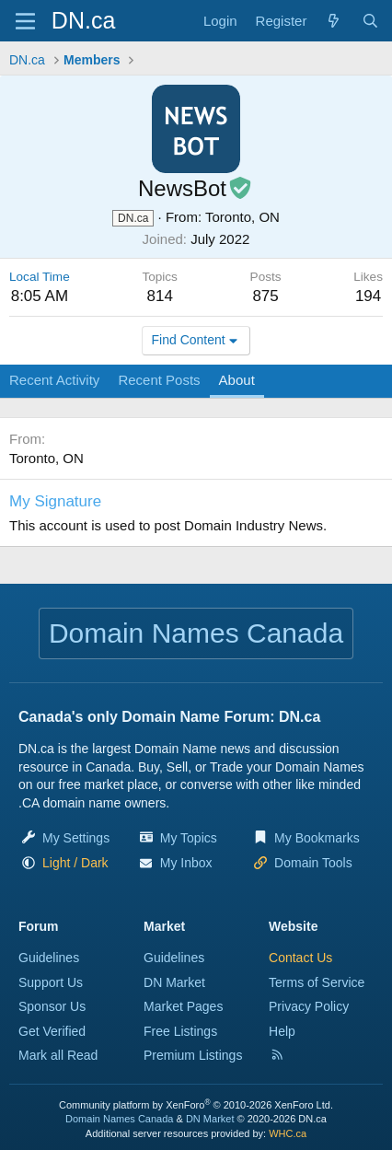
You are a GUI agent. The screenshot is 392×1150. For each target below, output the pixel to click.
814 (159, 296)
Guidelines (48, 957)
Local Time (39, 277)
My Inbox (186, 862)
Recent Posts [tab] (159, 380)
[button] (75, 862)
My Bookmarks (317, 838)
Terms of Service (316, 982)
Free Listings (180, 1031)
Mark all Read (58, 1055)
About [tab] (237, 380)
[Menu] (25, 21)
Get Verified (52, 1031)
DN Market (174, 982)
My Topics (188, 838)
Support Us (50, 982)
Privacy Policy (309, 1006)
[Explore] (334, 21)
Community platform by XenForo (196, 1104)
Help (282, 1031)
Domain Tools (313, 862)
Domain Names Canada (119, 1118)
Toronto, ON (242, 217)
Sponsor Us (52, 1006)
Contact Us (300, 957)
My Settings (76, 838)
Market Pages (183, 1006)
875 (265, 296)
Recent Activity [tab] (54, 380)
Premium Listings (193, 1055)
